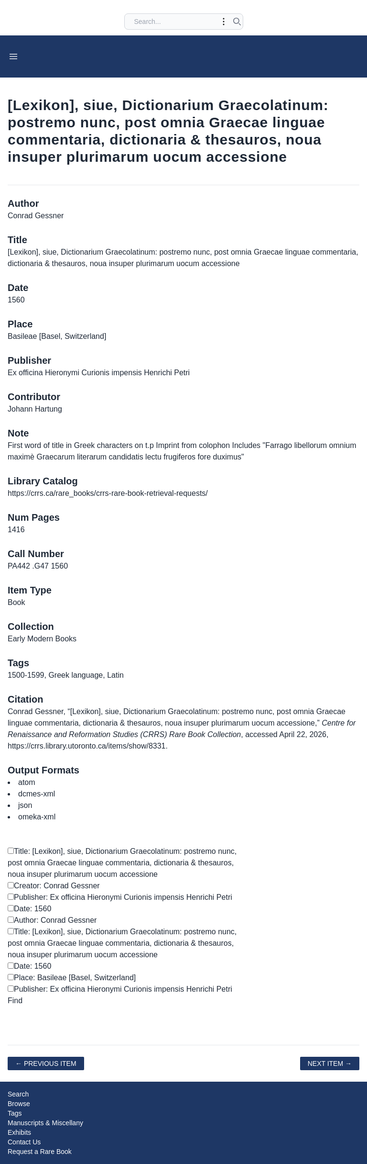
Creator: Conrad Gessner (54, 886)
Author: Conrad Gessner (52, 920)
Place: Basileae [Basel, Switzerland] (72, 978)
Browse (19, 1104)
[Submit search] (237, 21)
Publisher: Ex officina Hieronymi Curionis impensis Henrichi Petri (120, 897)
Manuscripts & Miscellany (45, 1123)
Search (18, 1094)
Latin (115, 675)
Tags (15, 1113)
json (25, 805)
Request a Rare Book (40, 1151)
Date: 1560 (29, 909)
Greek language (75, 675)
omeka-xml (36, 817)
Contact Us (24, 1142)
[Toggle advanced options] (223, 21)
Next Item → (330, 1063)
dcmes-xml (36, 794)
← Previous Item (45, 1063)
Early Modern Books (42, 639)
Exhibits (19, 1132)
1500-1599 (26, 675)
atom (26, 782)
